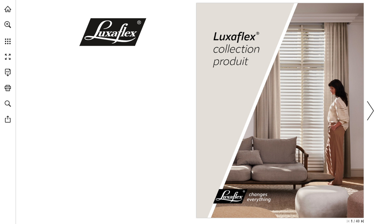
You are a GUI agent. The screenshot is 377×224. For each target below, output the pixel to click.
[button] (8, 24)
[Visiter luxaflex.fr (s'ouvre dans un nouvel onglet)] (8, 9)
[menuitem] (8, 32)
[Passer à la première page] (348, 221)
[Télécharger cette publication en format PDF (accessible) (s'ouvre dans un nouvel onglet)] (8, 72)
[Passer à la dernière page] (362, 221)
